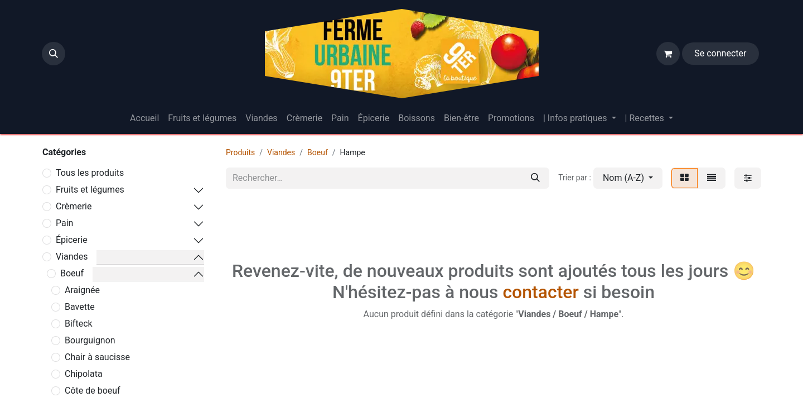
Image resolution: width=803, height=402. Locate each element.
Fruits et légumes (90, 189)
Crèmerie (73, 206)
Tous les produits (90, 173)
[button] (53, 53)
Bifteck (79, 323)
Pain (64, 223)
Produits (240, 152)
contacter (540, 292)
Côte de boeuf (92, 390)
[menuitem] (144, 118)
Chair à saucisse (97, 357)
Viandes (72, 256)
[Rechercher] (535, 178)
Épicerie (72, 239)
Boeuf (72, 273)
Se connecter (720, 53)
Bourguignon (90, 340)
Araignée (82, 290)
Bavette (80, 307)
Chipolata (84, 373)
